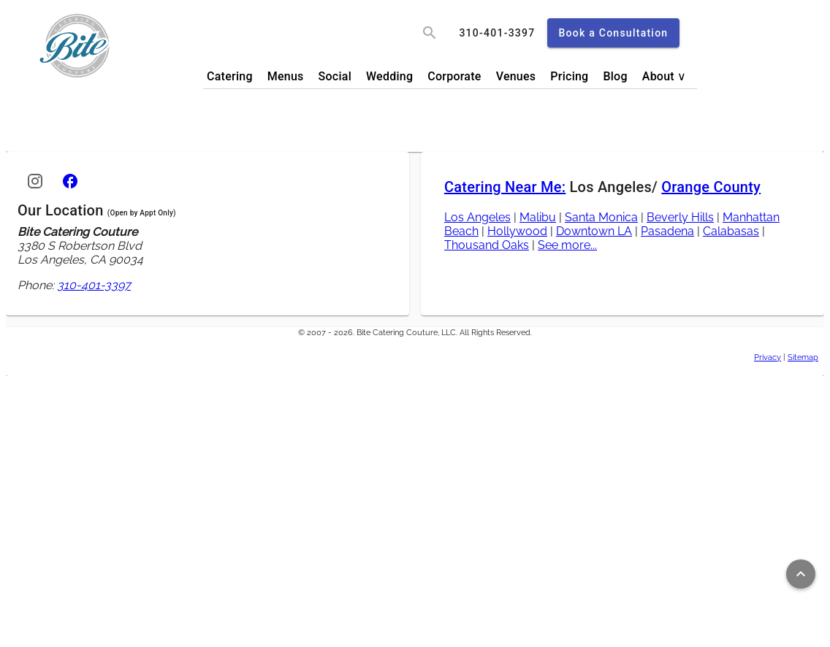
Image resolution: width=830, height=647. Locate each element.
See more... (567, 245)
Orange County (711, 187)
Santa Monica (601, 217)
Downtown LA (594, 231)
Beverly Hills (680, 217)
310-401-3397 (94, 285)
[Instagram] (35, 181)
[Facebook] (70, 181)
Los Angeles (477, 217)
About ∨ (664, 76)
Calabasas (731, 231)
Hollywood (517, 231)
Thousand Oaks (486, 245)
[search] (429, 32)
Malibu (537, 217)
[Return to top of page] (800, 574)
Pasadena (667, 231)
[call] (497, 32)
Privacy (767, 357)
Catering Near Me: (505, 187)
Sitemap (803, 357)
